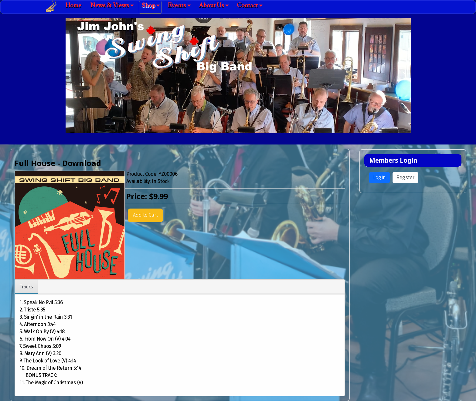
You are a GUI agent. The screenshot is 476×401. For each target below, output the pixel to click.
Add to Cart (145, 215)
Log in (379, 177)
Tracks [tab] (26, 287)
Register (405, 177)
